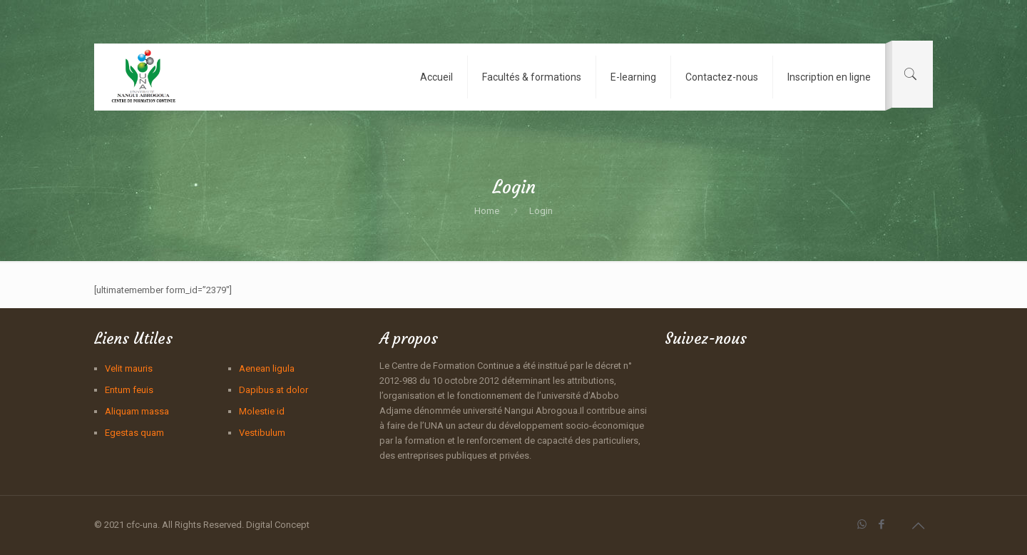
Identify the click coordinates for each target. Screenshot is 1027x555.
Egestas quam (134, 432)
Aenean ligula (267, 368)
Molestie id (262, 411)
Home (486, 210)
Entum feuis (129, 390)
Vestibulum (262, 432)
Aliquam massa (137, 411)
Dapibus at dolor (273, 390)
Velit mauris (129, 368)
